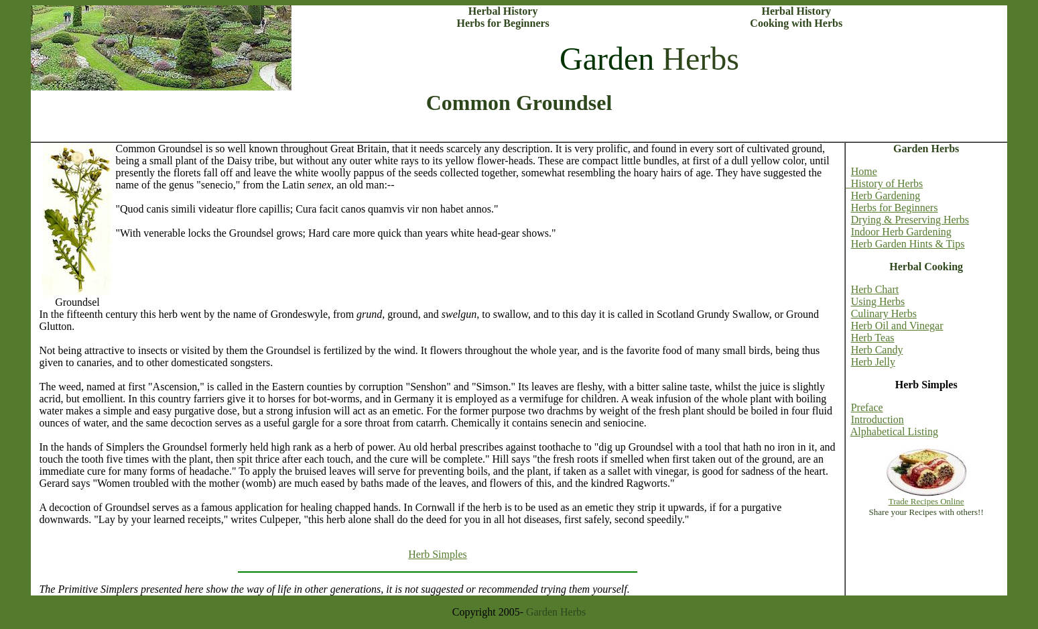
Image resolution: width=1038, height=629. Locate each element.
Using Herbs (878, 301)
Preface (867, 407)
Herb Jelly (873, 361)
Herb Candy (877, 349)
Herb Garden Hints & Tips (908, 243)
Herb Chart (875, 289)
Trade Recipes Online (926, 501)
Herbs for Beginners (894, 207)
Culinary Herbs (884, 313)
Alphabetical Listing (894, 431)
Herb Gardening (886, 195)
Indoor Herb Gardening (901, 231)
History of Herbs (884, 183)
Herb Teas (873, 337)
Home (864, 171)
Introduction (877, 419)
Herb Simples (437, 554)
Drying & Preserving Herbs (910, 219)
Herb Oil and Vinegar (897, 325)
